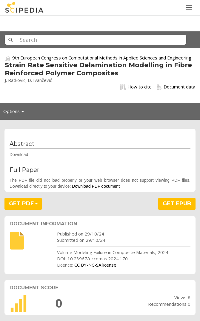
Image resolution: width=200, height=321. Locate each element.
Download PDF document (96, 186)
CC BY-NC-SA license (95, 265)
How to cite (136, 87)
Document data (175, 87)
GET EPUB (177, 203)
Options (15, 112)
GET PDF (23, 203)
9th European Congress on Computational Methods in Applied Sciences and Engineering (101, 58)
